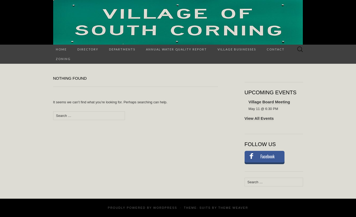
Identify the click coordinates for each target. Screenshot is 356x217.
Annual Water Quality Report (176, 49)
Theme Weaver (233, 207)
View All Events (259, 118)
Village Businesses (236, 49)
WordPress (165, 207)
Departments (122, 49)
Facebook (268, 156)
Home (61, 49)
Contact (275, 49)
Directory (87, 49)
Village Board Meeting (269, 102)
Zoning (63, 59)
